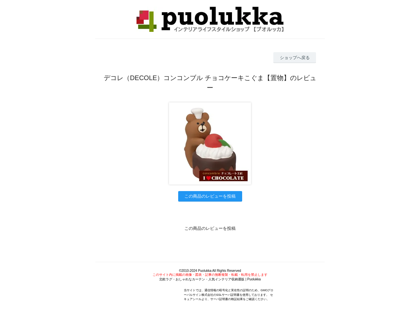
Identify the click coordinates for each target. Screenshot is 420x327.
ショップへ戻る (295, 57)
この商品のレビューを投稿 (210, 196)
